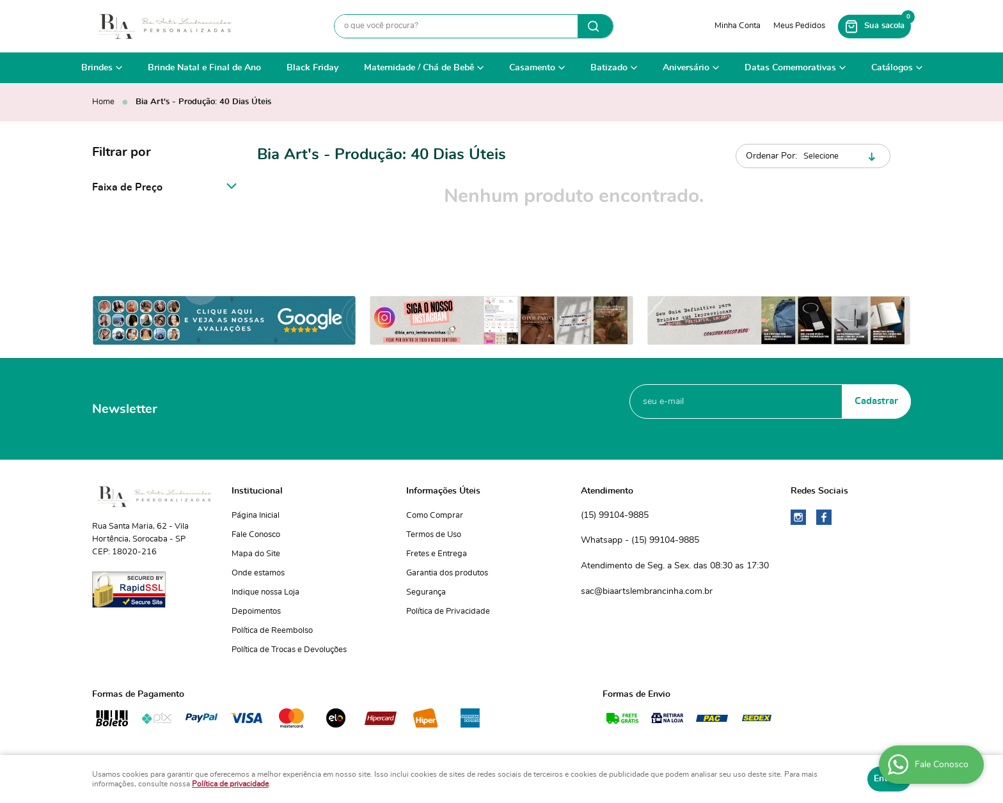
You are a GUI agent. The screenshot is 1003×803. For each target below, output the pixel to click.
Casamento (532, 67)
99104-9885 (615, 516)
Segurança (426, 592)
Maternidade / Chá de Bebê (419, 67)
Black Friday (312, 67)
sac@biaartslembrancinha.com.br (647, 591)
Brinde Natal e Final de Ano (204, 67)
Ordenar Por (770, 156)
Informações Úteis (443, 491)
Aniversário (686, 67)
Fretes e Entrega (436, 554)
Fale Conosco (256, 535)
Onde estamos (258, 573)
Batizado (609, 67)
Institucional (257, 491)
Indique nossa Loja (265, 592)
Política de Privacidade (448, 611)
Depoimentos (256, 611)
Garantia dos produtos (447, 573)
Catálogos (892, 67)
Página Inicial (256, 515)
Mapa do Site (256, 554)
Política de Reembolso (272, 631)
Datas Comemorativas (790, 67)
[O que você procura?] (595, 26)
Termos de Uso (433, 535)
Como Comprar (434, 515)
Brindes (97, 67)
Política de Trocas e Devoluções (289, 650)
